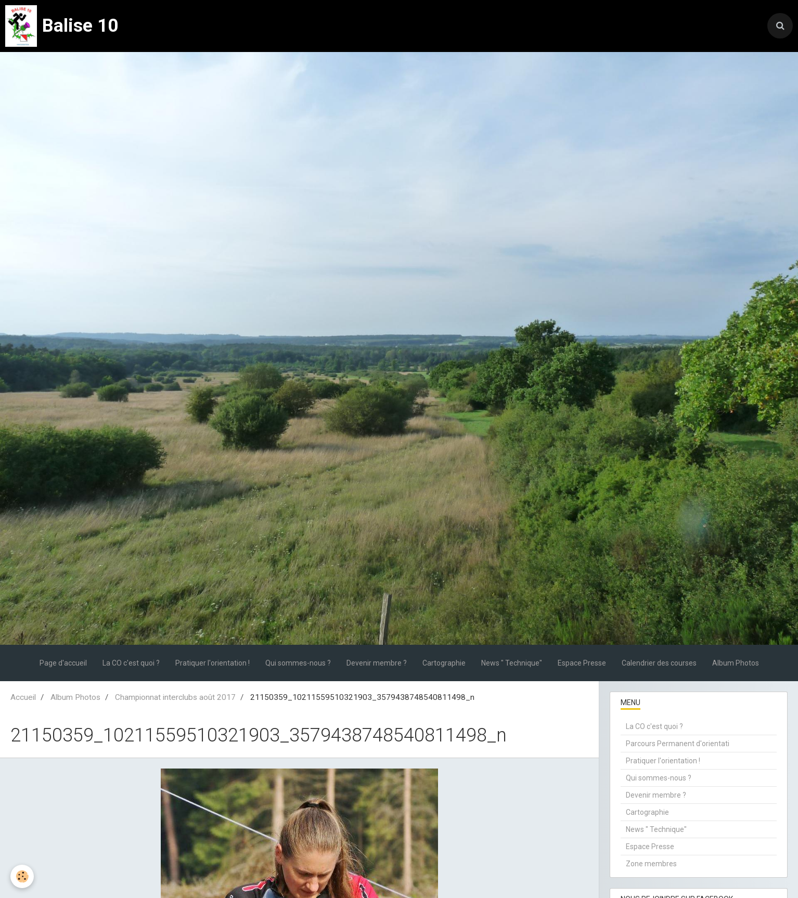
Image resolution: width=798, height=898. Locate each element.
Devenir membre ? (376, 663)
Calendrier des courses (659, 663)
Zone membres (651, 864)
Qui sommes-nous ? (298, 663)
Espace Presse (582, 663)
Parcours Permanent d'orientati (677, 743)
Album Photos (735, 663)
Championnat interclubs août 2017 (175, 697)
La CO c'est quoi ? (131, 663)
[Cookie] (22, 876)
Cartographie (444, 663)
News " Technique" (511, 663)
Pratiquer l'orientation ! (212, 663)
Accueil (23, 697)
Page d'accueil (63, 663)
